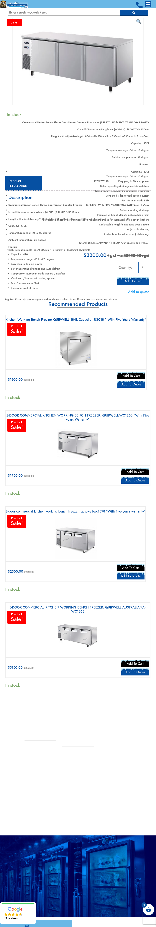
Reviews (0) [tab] (101, 181)
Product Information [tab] (18, 183)
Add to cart (133, 280)
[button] (18, 913)
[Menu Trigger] (148, 4)
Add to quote (138, 291)
